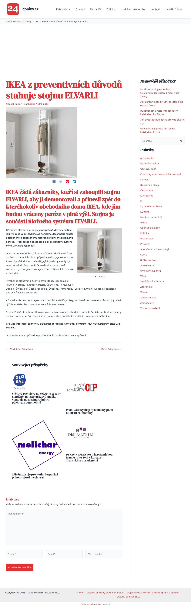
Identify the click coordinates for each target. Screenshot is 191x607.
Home (80, 592)
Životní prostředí (150, 308)
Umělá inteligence (150, 270)
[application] (73, 9)
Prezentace (146, 238)
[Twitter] (60, 181)
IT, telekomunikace (151, 206)
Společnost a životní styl (154, 249)
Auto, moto (147, 158)
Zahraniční (146, 286)
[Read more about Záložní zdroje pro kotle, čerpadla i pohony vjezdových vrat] (37, 445)
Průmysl (145, 244)
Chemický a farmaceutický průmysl (160, 174)
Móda (143, 222)
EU (141, 201)
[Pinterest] (67, 181)
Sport (143, 254)
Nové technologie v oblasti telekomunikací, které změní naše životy (159, 93)
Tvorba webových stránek (91, 604)
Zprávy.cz (30, 9)
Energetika (146, 195)
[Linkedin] (74, 181)
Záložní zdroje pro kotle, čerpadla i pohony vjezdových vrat (35, 475)
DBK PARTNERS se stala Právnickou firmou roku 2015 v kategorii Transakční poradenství (89, 457)
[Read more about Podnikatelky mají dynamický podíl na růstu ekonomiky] (82, 389)
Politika (144, 233)
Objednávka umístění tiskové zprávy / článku (152, 592)
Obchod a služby (150, 227)
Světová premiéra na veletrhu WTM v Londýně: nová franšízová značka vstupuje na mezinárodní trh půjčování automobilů (36, 398)
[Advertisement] (95, 47)
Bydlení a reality (149, 163)
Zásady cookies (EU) (128, 596)
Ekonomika (146, 190)
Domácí (144, 179)
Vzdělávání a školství (152, 281)
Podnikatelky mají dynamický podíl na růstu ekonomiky (89, 411)
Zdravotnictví (148, 297)
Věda (143, 276)
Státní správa (148, 260)
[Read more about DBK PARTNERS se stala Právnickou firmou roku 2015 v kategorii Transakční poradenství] (81, 435)
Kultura (144, 211)
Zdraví (143, 292)
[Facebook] (54, 181)
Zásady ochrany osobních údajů (105, 592)
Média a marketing (151, 217)
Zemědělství (147, 302)
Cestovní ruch (148, 168)
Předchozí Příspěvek (19, 349)
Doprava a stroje (150, 185)
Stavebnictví (147, 265)
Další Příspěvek (111, 349)
